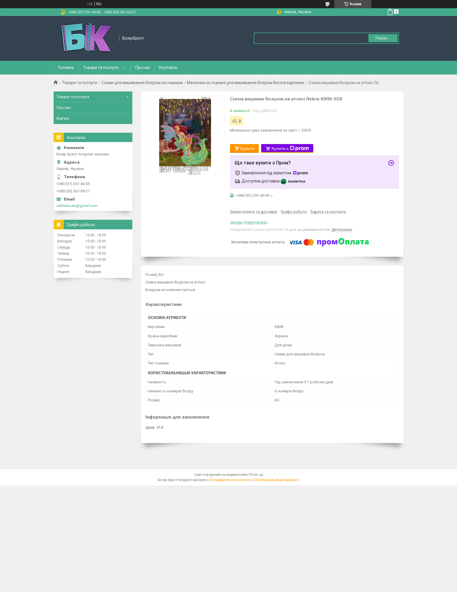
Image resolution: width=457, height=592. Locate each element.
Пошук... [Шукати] (382, 38)
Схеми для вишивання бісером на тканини (142, 82)
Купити (247, 148)
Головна (66, 67)
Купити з (290, 148)
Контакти (168, 67)
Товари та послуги (100, 67)
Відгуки (63, 118)
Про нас (142, 67)
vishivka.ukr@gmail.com (77, 205)
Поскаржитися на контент (230, 480)
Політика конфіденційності (277, 480)
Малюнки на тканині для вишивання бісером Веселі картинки (245, 82)
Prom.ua (256, 475)
